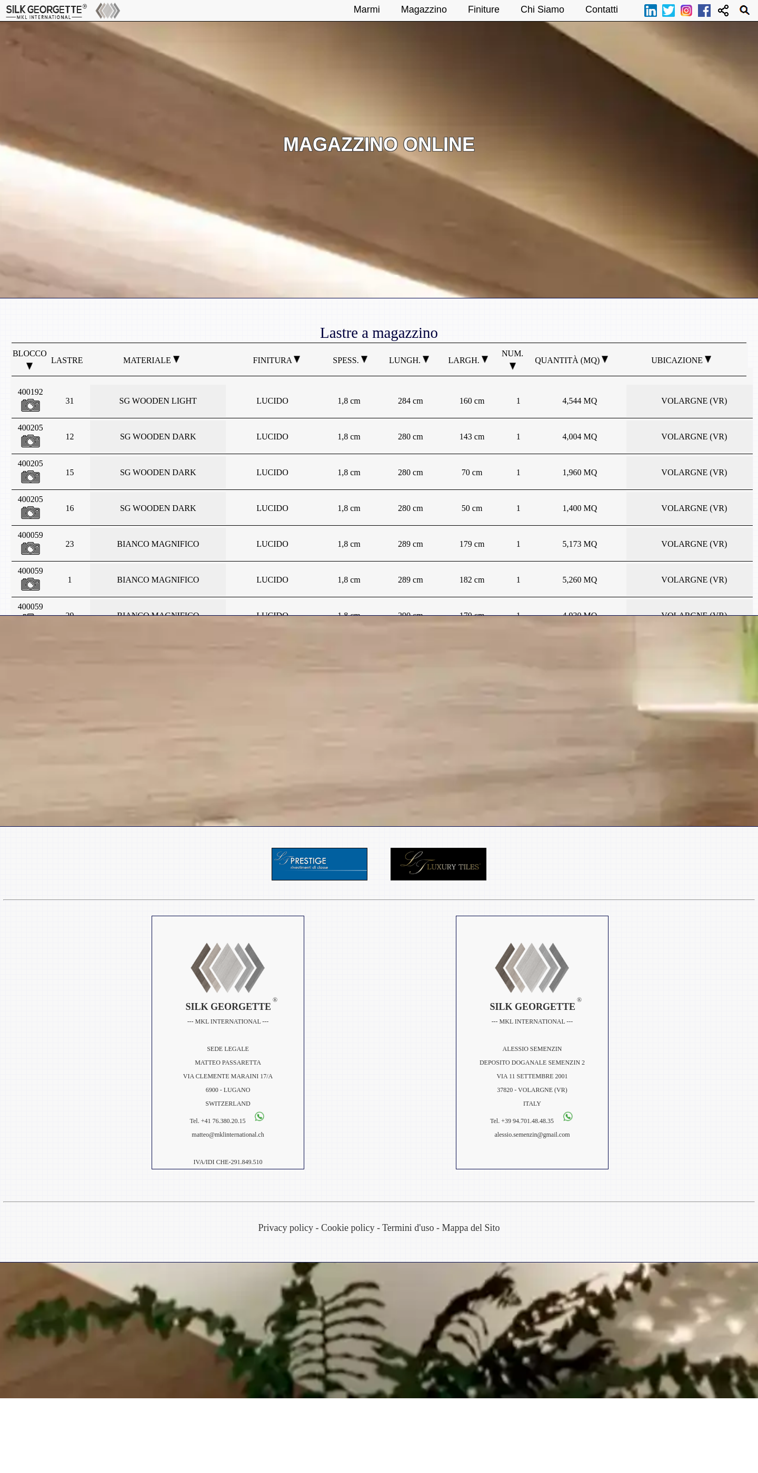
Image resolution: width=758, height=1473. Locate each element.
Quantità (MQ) (571, 360)
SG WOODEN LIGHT (158, 400)
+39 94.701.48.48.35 (528, 1121)
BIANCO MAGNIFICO (158, 543)
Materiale (151, 360)
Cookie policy (348, 1228)
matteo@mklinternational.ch (228, 1134)
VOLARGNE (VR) (694, 400)
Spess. (350, 360)
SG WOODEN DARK (158, 436)
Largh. (468, 360)
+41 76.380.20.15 (223, 1121)
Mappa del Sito (471, 1228)
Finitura (277, 360)
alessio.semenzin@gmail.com (532, 1134)
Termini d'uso (408, 1228)
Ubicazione (681, 360)
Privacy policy (285, 1228)
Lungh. (409, 360)
